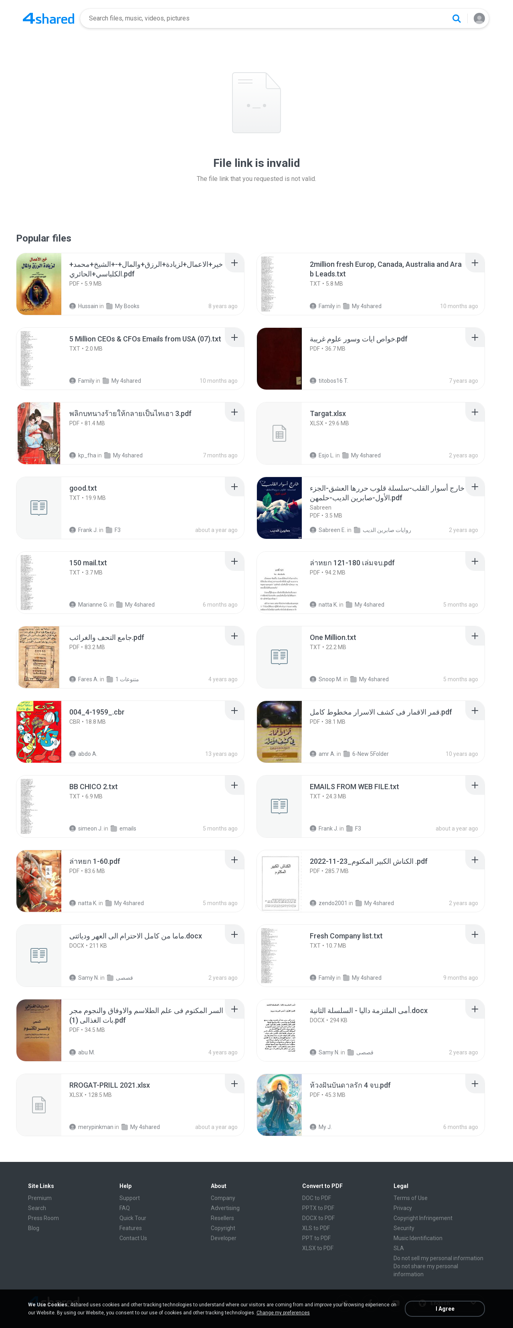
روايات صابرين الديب (382, 530)
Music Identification (418, 1238)
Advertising (225, 1208)
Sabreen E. (328, 530)
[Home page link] (48, 18)
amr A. (322, 754)
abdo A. (83, 754)
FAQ (124, 1208)
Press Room (43, 1218)
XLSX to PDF (317, 1248)
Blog (33, 1228)
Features (130, 1228)
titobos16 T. (329, 381)
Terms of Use (411, 1198)
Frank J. (83, 530)
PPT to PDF (316, 1238)
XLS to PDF (316, 1228)
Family (322, 306)
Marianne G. (88, 604)
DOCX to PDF (318, 1218)
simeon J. (86, 828)
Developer (223, 1238)
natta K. (324, 604)
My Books (122, 306)
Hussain (83, 306)
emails (123, 828)
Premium (40, 1198)
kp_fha (82, 455)
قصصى (120, 978)
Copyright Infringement (423, 1218)
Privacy (403, 1208)
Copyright (223, 1228)
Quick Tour (132, 1218)
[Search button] (456, 18)
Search (37, 1208)
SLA (399, 1248)
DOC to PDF (316, 1198)
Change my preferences (283, 1313)
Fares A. (84, 679)
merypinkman (91, 1127)
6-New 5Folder (366, 754)
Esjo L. (322, 455)
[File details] (47, 284)
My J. (321, 1127)
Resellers (222, 1218)
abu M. (82, 1052)
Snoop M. (326, 679)
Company (223, 1198)
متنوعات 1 (123, 679)
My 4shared (362, 306)
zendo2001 (328, 903)
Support (129, 1198)
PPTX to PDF (318, 1208)
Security (404, 1228)
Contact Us (133, 1238)
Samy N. (84, 978)
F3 (113, 530)
